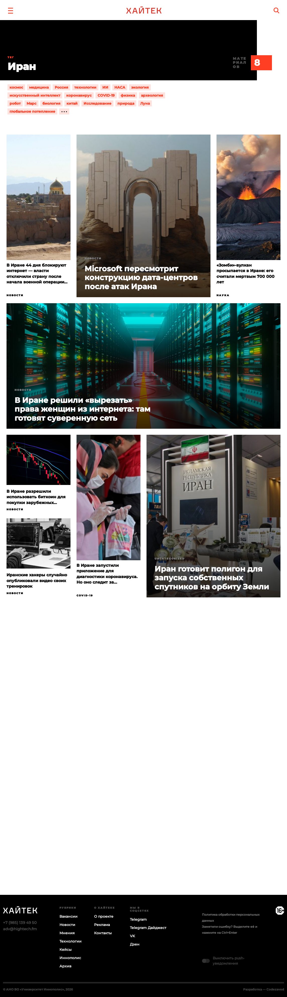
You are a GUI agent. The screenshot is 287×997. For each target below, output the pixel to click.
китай (72, 103)
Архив (65, 966)
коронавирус (79, 95)
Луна (145, 103)
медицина (39, 87)
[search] (276, 10)
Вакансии (68, 916)
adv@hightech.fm (20, 928)
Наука (223, 295)
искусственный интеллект (35, 95)
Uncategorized (170, 558)
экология (140, 87)
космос (16, 87)
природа (125, 103)
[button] (10, 10)
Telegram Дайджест (148, 927)
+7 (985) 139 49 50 (20, 922)
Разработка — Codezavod (263, 989)
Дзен (134, 944)
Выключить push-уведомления (228, 961)
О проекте (103, 916)
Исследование (97, 103)
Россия (61, 87)
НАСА (119, 87)
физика (128, 95)
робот (15, 103)
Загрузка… (143, 765)
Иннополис (70, 958)
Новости (15, 295)
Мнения (67, 933)
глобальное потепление (32, 111)
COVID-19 (106, 95)
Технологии (70, 941)
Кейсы (65, 949)
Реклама (102, 924)
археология (152, 95)
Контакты (103, 933)
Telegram (138, 919)
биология (51, 103)
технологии (85, 87)
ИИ (105, 87)
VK (132, 936)
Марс (31, 103)
